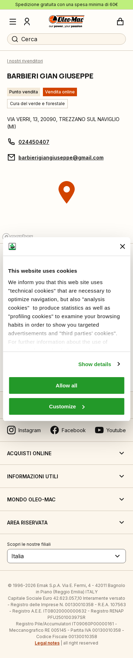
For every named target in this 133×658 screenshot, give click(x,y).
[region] (66, 206)
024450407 (33, 142)
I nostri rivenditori (25, 61)
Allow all (66, 385)
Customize (66, 406)
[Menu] (12, 21)
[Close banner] (122, 246)
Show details (94, 364)
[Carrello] (120, 21)
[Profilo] (27, 21)
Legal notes (47, 643)
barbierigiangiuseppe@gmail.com (61, 157)
